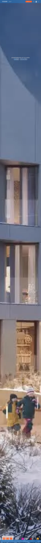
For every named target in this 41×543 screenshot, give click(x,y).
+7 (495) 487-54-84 (38, 1)
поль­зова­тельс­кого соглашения (21, 540)
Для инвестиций (24, 59)
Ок (38, 541)
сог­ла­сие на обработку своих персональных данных (21, 541)
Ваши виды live (36, 1)
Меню (11, 1)
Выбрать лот (29, 1)
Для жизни (16, 59)
